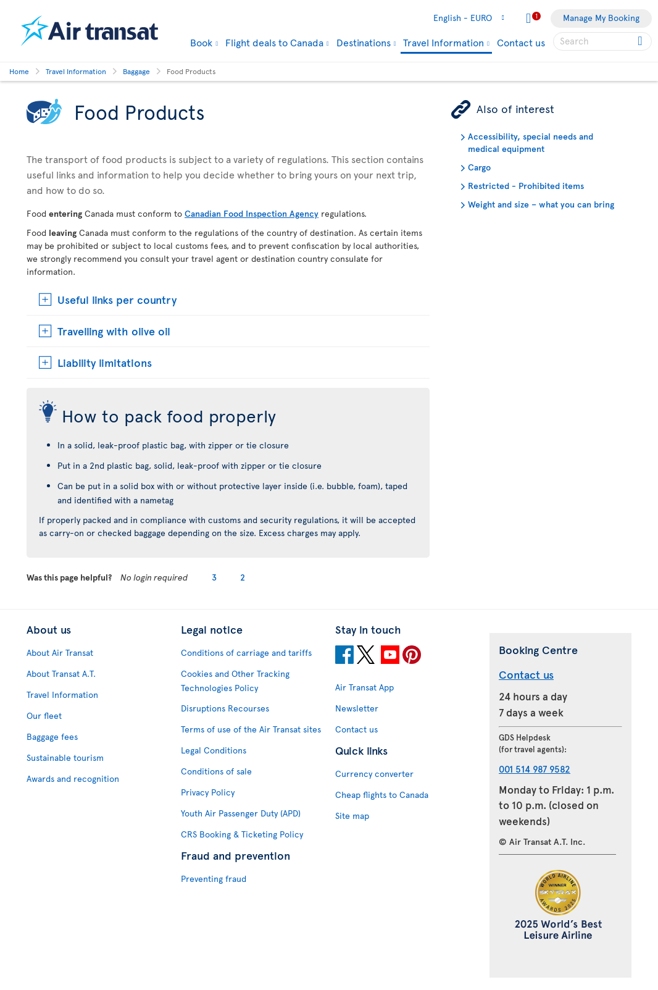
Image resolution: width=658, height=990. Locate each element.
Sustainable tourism (65, 757)
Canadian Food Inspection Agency (252, 213)
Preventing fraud (213, 878)
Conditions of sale (216, 771)
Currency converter (374, 773)
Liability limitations (104, 362)
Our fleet (44, 715)
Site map (352, 815)
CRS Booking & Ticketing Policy (242, 834)
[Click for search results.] (641, 41)
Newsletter (356, 708)
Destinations (363, 42)
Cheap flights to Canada (381, 794)
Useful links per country (117, 299)
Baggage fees (52, 736)
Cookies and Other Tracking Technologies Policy (235, 681)
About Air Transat (60, 652)
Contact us (521, 42)
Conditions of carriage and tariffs (246, 652)
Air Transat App (364, 687)
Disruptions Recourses (225, 708)
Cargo (479, 167)
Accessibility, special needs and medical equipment (530, 142)
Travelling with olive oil (113, 330)
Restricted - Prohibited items (526, 185)
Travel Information (443, 43)
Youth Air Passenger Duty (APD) (241, 813)
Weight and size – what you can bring (541, 204)
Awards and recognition (73, 778)
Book (201, 42)
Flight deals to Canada (274, 42)
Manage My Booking (601, 17)
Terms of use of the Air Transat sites (251, 729)
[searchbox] (602, 41)
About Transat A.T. (61, 673)
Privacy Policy (208, 792)
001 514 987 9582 (534, 768)
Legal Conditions (213, 750)
